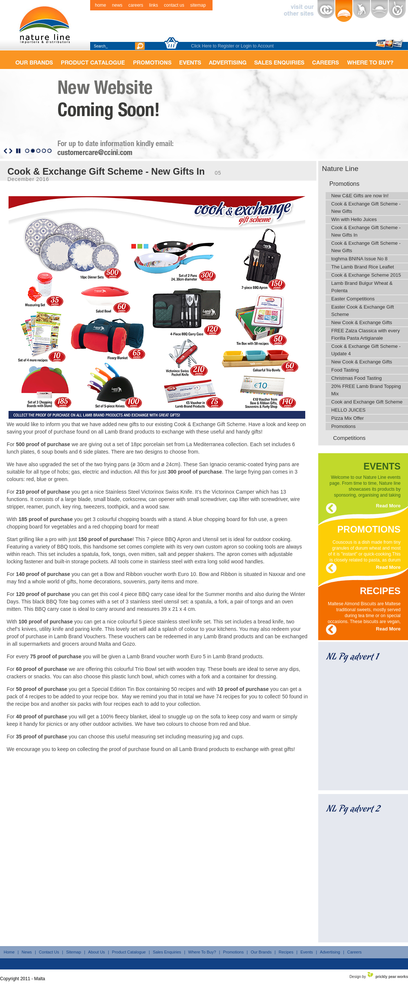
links (153, 5)
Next (10, 151)
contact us (174, 5)
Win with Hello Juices (354, 219)
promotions (369, 528)
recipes (380, 589)
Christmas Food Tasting (356, 378)
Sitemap (73, 952)
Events (306, 952)
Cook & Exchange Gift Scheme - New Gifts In (366, 231)
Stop (18, 151)
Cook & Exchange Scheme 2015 (366, 275)
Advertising (330, 952)
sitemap (198, 5)
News (27, 952)
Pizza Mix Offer (347, 418)
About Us (96, 952)
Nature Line (340, 168)
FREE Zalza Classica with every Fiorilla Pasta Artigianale (365, 334)
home (100, 5)
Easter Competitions (353, 299)
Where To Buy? (202, 952)
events (382, 465)
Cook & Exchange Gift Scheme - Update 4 (366, 349)
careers (135, 5)
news (117, 5)
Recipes (286, 952)
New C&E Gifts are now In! (360, 195)
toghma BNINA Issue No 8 (359, 258)
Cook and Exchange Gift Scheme (366, 402)
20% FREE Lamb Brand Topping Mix (366, 389)
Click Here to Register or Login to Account (232, 46)
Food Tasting (345, 370)
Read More (388, 505)
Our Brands (261, 952)
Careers (354, 952)
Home (9, 952)
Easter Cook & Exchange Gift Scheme (362, 310)
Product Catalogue (129, 952)
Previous (5, 151)
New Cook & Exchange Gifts (361, 322)
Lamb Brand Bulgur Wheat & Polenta (361, 286)
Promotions (344, 184)
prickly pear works (391, 977)
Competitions (349, 438)
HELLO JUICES (348, 410)
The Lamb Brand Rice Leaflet (362, 267)
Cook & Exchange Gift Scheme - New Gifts (366, 207)
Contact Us (49, 952)
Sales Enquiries (167, 952)
